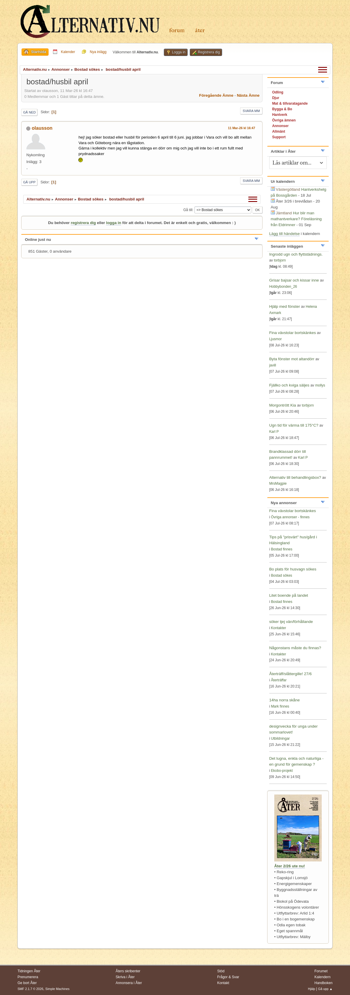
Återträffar (279, 680)
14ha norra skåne (284, 700)
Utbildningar (280, 738)
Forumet (321, 971)
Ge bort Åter (27, 983)
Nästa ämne (248, 95)
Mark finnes (280, 706)
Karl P (274, 432)
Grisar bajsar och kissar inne (294, 280)
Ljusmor (275, 339)
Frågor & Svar (228, 977)
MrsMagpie (278, 483)
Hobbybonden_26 (283, 286)
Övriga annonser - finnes (290, 517)
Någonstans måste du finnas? (295, 648)
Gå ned (29, 112)
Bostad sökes (281, 575)
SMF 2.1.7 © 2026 (30, 989)
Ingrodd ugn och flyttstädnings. (296, 254)
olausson (42, 128)
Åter (200, 30)
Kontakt (223, 983)
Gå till (187, 210)
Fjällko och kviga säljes (289, 385)
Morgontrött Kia (282, 405)
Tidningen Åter (28, 971)
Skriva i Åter (125, 977)
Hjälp (311, 989)
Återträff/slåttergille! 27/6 (290, 674)
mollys (320, 385)
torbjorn (280, 260)
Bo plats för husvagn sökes (292, 569)
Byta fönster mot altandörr (291, 359)
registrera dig (83, 223)
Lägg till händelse (284, 233)
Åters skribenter (127, 971)
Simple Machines (57, 989)
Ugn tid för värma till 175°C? (293, 425)
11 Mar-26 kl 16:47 (241, 128)
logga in (113, 223)
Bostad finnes (282, 549)
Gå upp (29, 182)
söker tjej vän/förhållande (291, 621)
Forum (177, 30)
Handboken (323, 983)
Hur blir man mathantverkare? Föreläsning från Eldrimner (296, 219)
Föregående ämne (216, 95)
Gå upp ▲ (325, 989)
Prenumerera (27, 977)
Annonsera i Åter (128, 983)
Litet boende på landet (288, 595)
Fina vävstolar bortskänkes (292, 332)
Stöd (220, 971)
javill (272, 365)
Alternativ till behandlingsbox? (295, 477)
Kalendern (322, 977)
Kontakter (278, 628)
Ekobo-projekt (282, 771)
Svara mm (251, 111)
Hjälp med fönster (285, 306)
